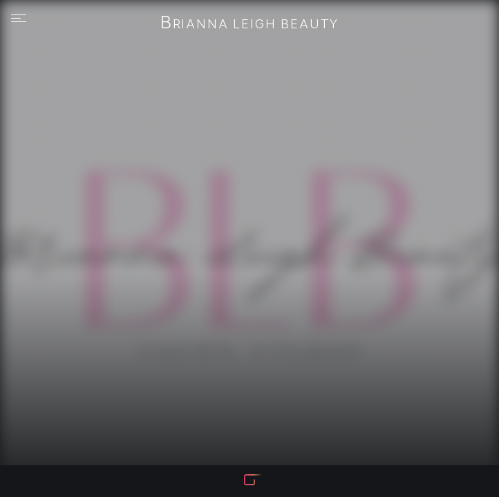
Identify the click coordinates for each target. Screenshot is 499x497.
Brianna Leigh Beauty (249, 23)
